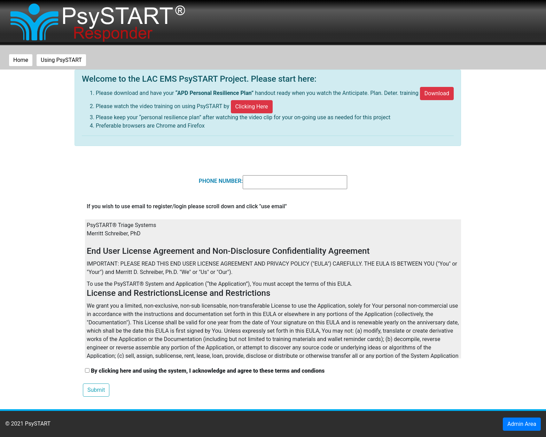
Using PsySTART (61, 60)
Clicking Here (251, 106)
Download (436, 93)
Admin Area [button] (521, 424)
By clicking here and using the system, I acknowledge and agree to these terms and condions (205, 370)
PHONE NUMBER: (221, 181)
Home (22, 59)
